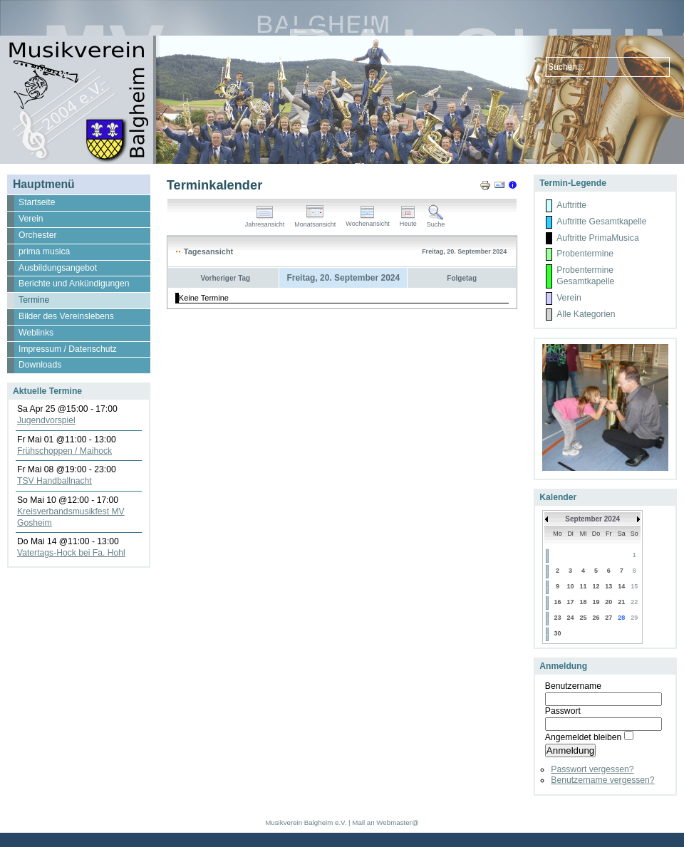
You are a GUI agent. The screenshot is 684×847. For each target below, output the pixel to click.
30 (557, 633)
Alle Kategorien (585, 314)
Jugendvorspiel (46, 420)
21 (621, 602)
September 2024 (592, 519)
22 (634, 602)
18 (583, 602)
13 (608, 586)
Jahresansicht (265, 221)
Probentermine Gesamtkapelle (585, 275)
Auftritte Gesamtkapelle (601, 222)
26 (595, 617)
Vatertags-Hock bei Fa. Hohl (71, 553)
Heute (408, 220)
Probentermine (584, 254)
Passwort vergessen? (592, 769)
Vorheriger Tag (226, 278)
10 (570, 586)
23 (557, 617)
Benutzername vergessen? (602, 780)
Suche (436, 221)
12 (595, 586)
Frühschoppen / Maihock (64, 451)
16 (557, 602)
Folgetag (462, 278)
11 (583, 586)
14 (621, 586)
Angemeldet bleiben (583, 737)
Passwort (563, 711)
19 (595, 602)
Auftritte (571, 205)
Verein (568, 298)
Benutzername (573, 686)
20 (608, 602)
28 (621, 617)
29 (634, 617)
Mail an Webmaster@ (385, 822)
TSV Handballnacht (54, 481)
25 (583, 617)
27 (608, 617)
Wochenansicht (367, 220)
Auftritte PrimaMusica (597, 238)
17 (570, 602)
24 (570, 617)
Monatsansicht (315, 221)
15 (634, 586)
